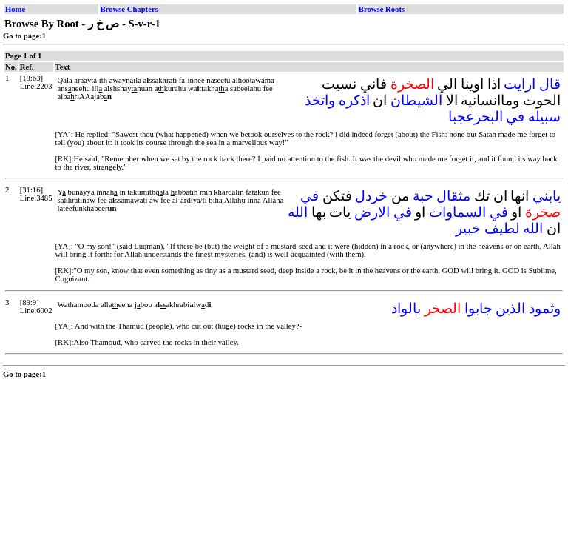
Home (15, 9)
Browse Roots (382, 9)
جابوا (478, 308)
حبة (423, 196)
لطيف (502, 228)
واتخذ (320, 100)
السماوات (457, 212)
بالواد (406, 308)
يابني (546, 196)
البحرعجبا (475, 116)
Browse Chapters (129, 9)
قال (550, 84)
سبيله (544, 116)
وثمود (545, 308)
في (515, 116)
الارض (372, 212)
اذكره (354, 100)
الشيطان (416, 100)
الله (298, 212)
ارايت (519, 84)
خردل (371, 196)
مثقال (453, 196)
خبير (468, 228)
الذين (510, 308)
